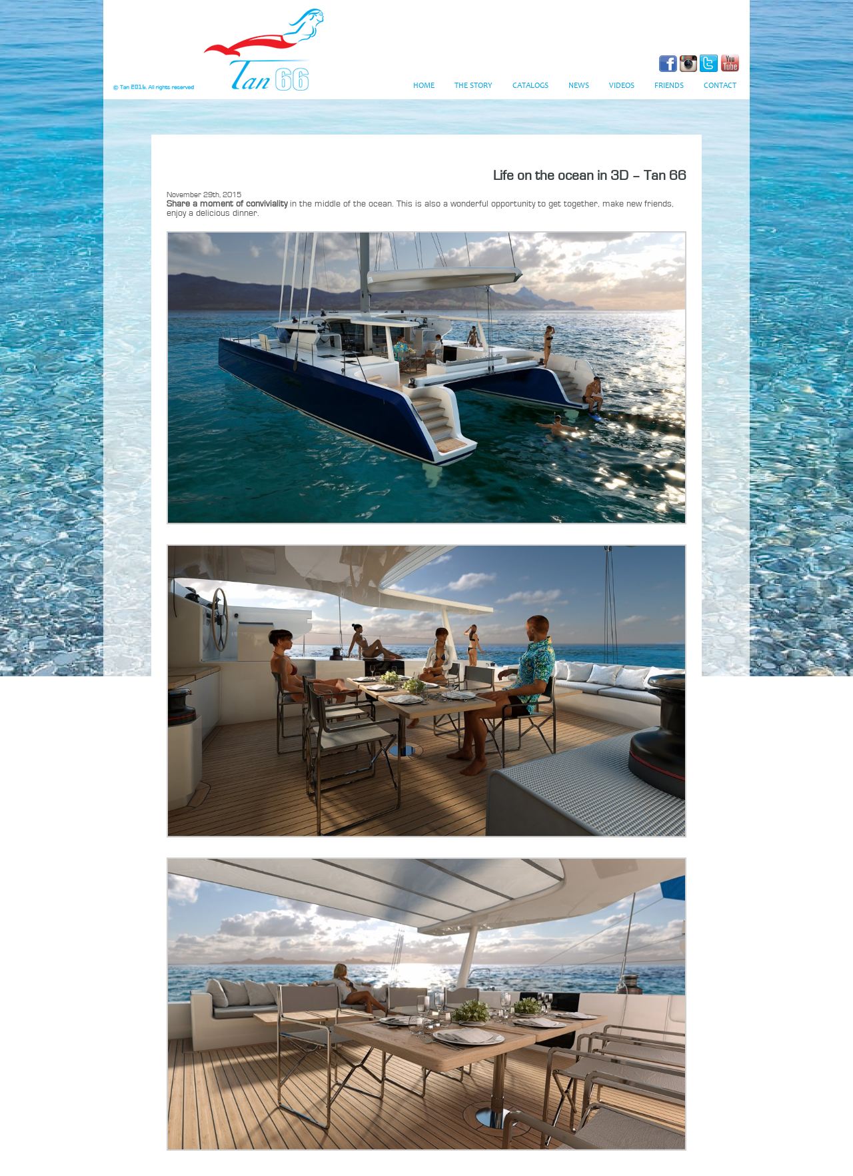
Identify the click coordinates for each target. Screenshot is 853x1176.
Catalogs (530, 86)
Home (423, 86)
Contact (720, 86)
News (578, 86)
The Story (473, 86)
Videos (621, 86)
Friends (669, 86)
